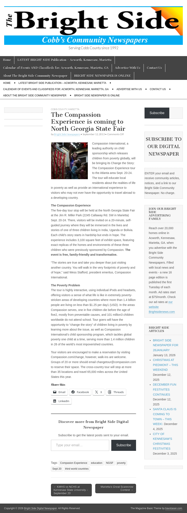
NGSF (109, 462)
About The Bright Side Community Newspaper (35, 76)
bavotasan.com (173, 508)
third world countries (77, 468)
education (96, 462)
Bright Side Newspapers (67, 134)
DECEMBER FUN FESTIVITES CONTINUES (164, 389)
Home (7, 60)
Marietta (73, 109)
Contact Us (154, 68)
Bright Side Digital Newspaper (40, 508)
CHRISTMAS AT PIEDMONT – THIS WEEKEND (165, 364)
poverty (121, 462)
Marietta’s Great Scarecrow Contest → (117, 488)
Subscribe (123, 445)
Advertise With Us (127, 68)
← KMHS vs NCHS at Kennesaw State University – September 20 (71, 490)
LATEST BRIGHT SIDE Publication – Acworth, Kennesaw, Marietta (64, 60)
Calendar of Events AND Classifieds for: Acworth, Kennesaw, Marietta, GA (56, 68)
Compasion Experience (73, 462)
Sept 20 (56, 468)
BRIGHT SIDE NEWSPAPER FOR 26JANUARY (165, 345)
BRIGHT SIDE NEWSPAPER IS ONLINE (102, 76)
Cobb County (59, 109)
